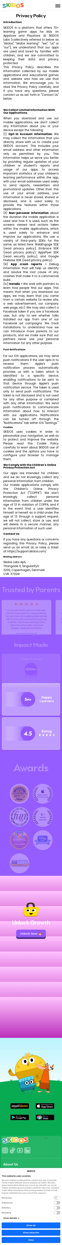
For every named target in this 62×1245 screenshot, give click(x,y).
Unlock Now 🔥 (31, 933)
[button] (19, 1106)
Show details (11, 1218)
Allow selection (31, 1232)
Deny (31, 1240)
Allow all (31, 1225)
